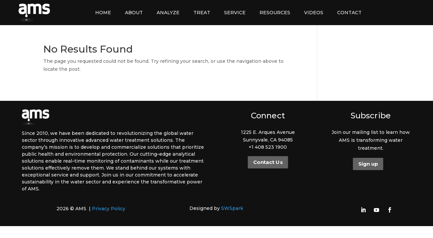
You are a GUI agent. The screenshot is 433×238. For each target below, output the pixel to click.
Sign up (368, 164)
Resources (274, 13)
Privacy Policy (108, 209)
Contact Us (268, 162)
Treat (201, 13)
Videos (313, 13)
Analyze (168, 13)
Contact (349, 13)
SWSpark (232, 208)
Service (235, 13)
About (134, 13)
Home (103, 13)
